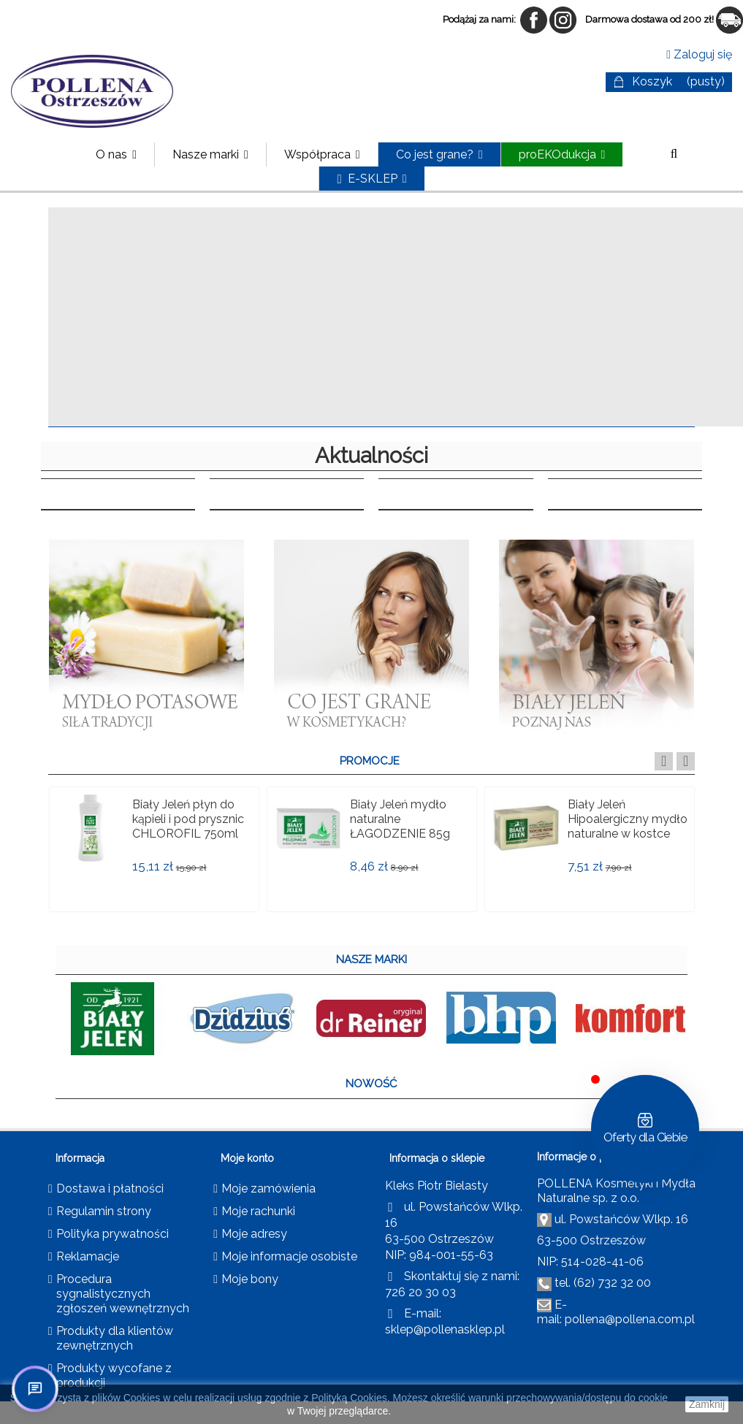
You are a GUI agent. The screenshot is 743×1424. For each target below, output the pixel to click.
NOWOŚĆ (371, 1083)
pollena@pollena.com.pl (630, 1319)
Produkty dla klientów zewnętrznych (114, 1338)
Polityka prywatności (112, 1234)
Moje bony (249, 1279)
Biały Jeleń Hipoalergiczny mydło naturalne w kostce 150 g (627, 826)
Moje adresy (254, 1234)
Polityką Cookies (349, 1398)
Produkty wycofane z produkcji (114, 1375)
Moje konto (247, 1158)
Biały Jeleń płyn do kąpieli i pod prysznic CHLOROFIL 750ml (188, 819)
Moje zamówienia (268, 1188)
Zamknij (707, 1404)
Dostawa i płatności (110, 1188)
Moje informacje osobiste (289, 1256)
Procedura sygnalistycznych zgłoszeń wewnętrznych (122, 1293)
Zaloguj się (699, 54)
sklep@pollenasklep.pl (445, 1329)
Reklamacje (87, 1256)
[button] (210, 154)
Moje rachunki (258, 1211)
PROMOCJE (370, 760)
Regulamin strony (103, 1211)
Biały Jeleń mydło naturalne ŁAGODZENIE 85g (400, 819)
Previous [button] (664, 761)
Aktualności (371, 455)
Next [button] (686, 761)
